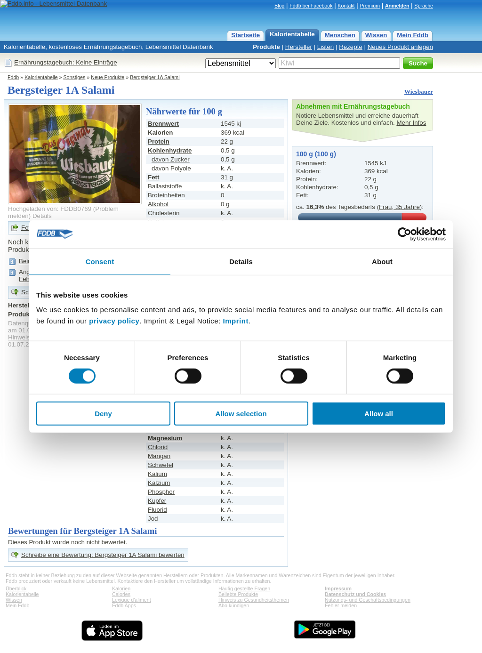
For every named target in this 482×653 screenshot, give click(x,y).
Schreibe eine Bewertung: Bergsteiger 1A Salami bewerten (103, 554)
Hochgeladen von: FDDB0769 (49, 208)
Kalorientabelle (292, 34)
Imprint (236, 321)
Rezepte (350, 46)
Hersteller (298, 46)
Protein (158, 141)
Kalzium (159, 482)
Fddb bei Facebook (310, 5)
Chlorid (158, 447)
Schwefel (160, 464)
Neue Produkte (107, 77)
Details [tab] (241, 261)
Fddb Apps (124, 605)
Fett (153, 177)
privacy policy (114, 321)
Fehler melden (341, 605)
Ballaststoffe (165, 186)
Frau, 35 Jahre (399, 206)
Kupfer (157, 500)
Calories (121, 594)
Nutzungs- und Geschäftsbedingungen (367, 600)
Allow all (378, 414)
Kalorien (121, 588)
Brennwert (163, 123)
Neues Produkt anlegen (400, 46)
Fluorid (157, 509)
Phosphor (161, 491)
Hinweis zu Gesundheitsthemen (253, 600)
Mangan (159, 456)
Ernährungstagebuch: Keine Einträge (65, 62)
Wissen (376, 35)
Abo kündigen (233, 605)
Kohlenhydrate (170, 150)
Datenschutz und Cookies (355, 594)
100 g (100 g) (316, 154)
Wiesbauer (418, 91)
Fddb (13, 77)
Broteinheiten (166, 195)
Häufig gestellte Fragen (244, 588)
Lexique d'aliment (131, 600)
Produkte (266, 46)
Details (42, 215)
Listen (325, 46)
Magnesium (165, 438)
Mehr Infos (411, 122)
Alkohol (158, 204)
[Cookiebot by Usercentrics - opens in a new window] (404, 234)
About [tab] (382, 261)
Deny (103, 414)
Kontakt (345, 5)
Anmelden (397, 5)
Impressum (338, 588)
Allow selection (240, 414)
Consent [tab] (100, 261)
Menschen (340, 35)
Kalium (157, 473)
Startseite (245, 35)
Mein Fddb (412, 35)
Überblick (16, 588)
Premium (370, 5)
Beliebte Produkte (238, 594)
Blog (279, 5)
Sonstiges (75, 77)
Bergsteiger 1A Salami (154, 77)
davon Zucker (171, 159)
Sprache (423, 5)
